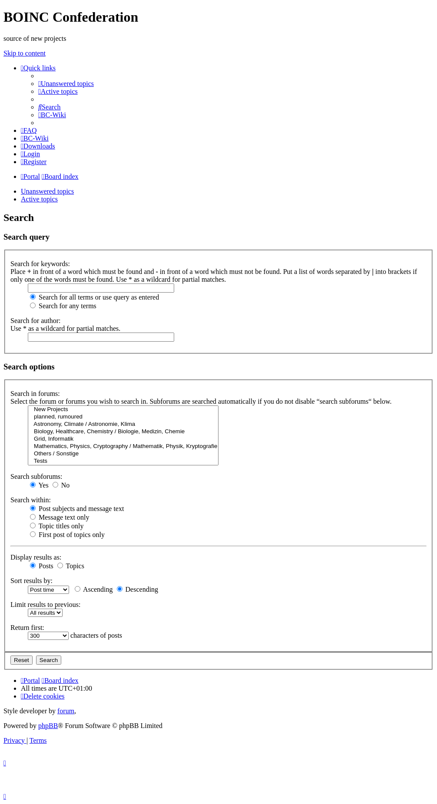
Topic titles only (56, 526)
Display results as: (35, 557)
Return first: (27, 627)
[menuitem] (66, 83)
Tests (123, 461)
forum (65, 711)
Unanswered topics (47, 191)
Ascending (94, 589)
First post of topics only (67, 534)
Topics (70, 566)
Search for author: (35, 320)
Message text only (59, 517)
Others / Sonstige (123, 454)
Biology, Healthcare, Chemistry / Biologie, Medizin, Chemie (123, 431)
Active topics (39, 199)
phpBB (48, 725)
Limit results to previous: (45, 604)
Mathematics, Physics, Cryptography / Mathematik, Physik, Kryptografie (123, 446)
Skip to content (24, 53)
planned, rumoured (123, 417)
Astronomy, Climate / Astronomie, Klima (123, 424)
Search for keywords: (40, 263)
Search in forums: (35, 393)
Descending (138, 589)
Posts (41, 566)
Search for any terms (63, 306)
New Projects (123, 409)
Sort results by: (31, 580)
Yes (39, 485)
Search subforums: (36, 476)
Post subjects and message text (77, 508)
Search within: (30, 500)
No (61, 485)
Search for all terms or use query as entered (94, 297)
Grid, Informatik (123, 439)
